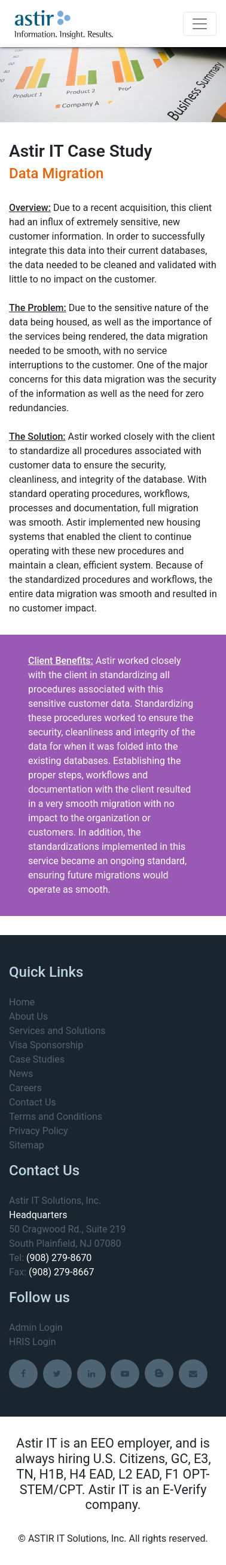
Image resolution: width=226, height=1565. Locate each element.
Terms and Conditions (55, 1116)
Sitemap (26, 1145)
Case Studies (37, 1059)
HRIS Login (32, 1341)
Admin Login (36, 1327)
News (21, 1073)
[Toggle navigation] (199, 24)
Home (22, 1002)
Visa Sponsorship (46, 1045)
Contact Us (32, 1102)
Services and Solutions (57, 1030)
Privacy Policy (38, 1131)
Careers (25, 1088)
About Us (28, 1016)
